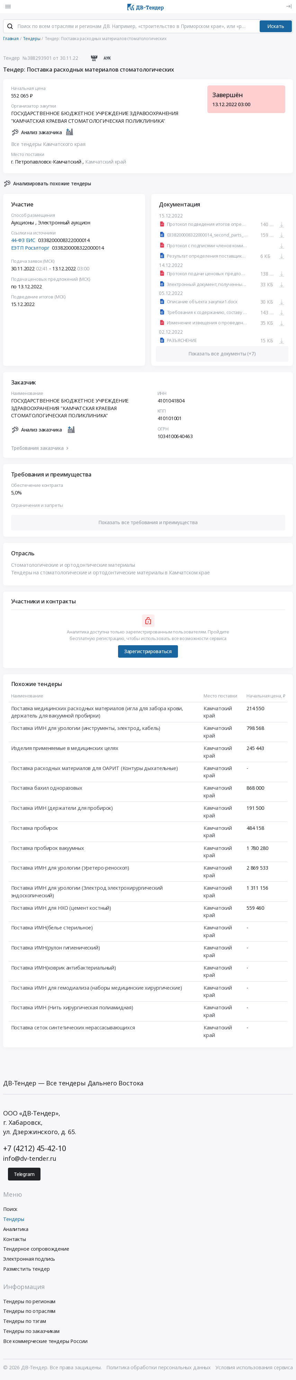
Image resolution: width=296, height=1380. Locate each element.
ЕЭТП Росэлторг (30, 248)
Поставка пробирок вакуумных (47, 848)
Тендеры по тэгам (24, 1322)
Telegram (24, 1175)
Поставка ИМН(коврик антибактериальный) (63, 968)
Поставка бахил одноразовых (46, 789)
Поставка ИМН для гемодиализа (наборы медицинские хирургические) (96, 988)
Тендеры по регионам (29, 1302)
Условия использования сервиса (254, 1368)
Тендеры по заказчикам (31, 1331)
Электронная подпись (29, 1260)
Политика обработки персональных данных (158, 1368)
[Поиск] (10, 27)
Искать (275, 27)
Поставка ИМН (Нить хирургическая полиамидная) (72, 1008)
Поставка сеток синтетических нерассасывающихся (73, 1028)
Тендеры (13, 1219)
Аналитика (15, 1229)
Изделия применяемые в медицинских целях (64, 748)
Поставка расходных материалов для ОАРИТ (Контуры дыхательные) (94, 769)
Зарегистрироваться (148, 652)
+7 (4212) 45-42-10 (34, 1149)
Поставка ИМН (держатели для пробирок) (62, 808)
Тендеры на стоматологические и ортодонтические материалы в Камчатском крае (110, 573)
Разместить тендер (26, 1269)
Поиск (10, 1210)
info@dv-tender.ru (29, 1159)
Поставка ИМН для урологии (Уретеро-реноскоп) (70, 868)
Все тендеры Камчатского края (48, 144)
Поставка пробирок (34, 828)
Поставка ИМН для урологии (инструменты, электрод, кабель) (86, 729)
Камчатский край (105, 162)
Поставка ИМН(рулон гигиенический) (55, 948)
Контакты (14, 1240)
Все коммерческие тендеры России (45, 1342)
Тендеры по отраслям (29, 1312)
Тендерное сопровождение (36, 1250)
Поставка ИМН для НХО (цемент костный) (61, 908)
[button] (148, 523)
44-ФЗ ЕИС (23, 241)
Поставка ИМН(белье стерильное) (52, 928)
